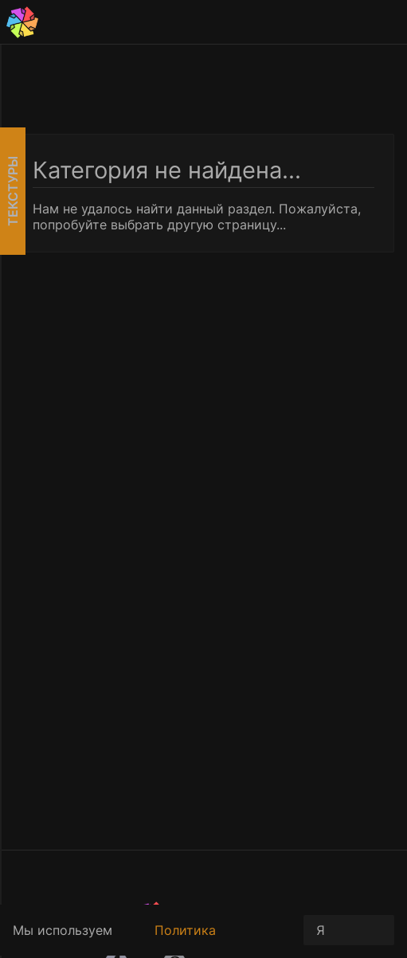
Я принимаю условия (349, 933)
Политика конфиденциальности (223, 939)
